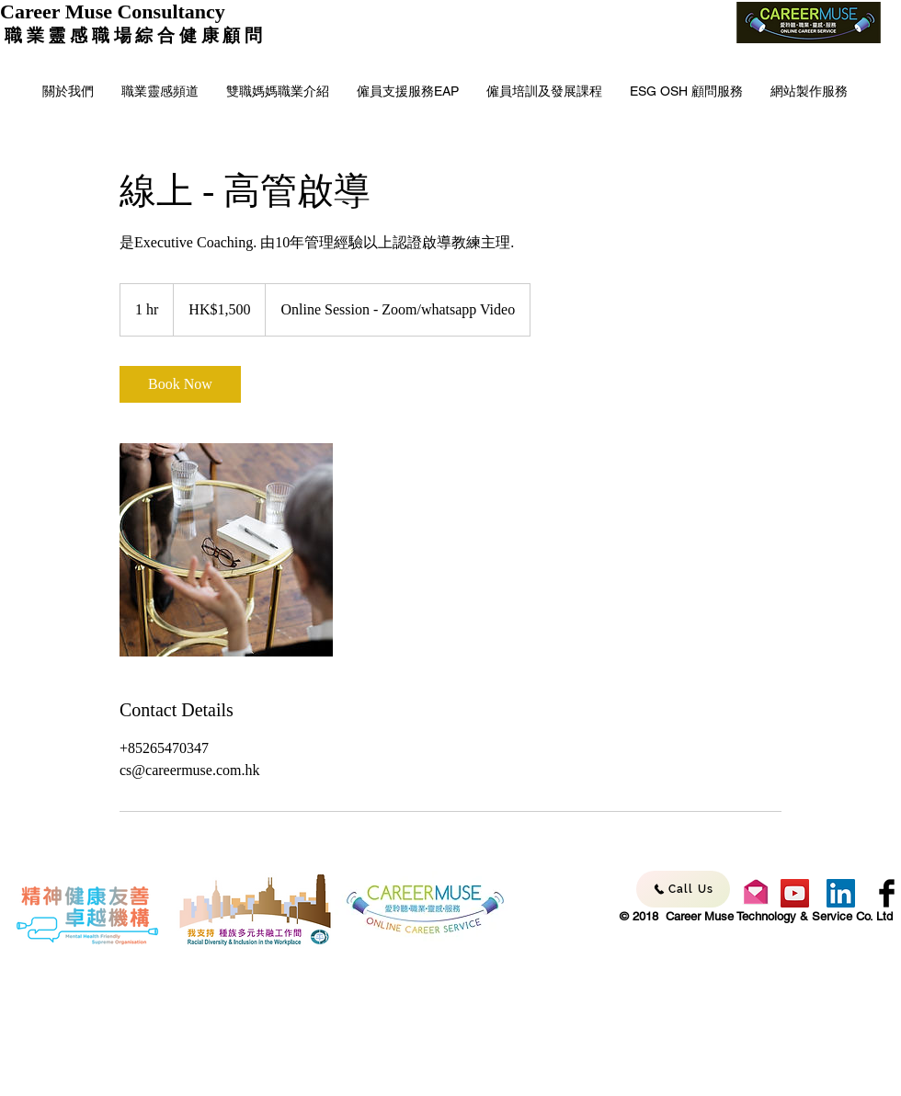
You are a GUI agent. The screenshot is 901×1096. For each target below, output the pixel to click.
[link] (180, 384)
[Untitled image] (226, 549)
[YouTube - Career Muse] (795, 893)
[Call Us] (683, 889)
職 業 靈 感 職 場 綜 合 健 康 (111, 35)
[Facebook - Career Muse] (886, 893)
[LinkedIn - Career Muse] (841, 893)
